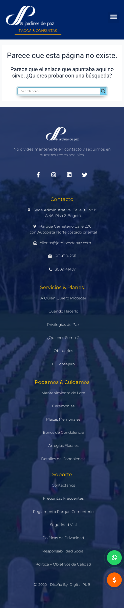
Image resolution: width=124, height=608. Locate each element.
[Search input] (64, 91)
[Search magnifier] (103, 91)
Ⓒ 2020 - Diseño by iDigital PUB (62, 584)
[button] (113, 17)
